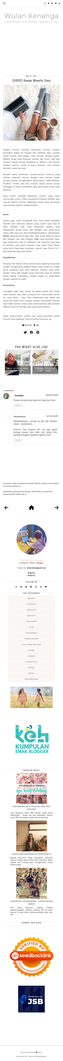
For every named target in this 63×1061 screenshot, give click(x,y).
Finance (31, 604)
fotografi (32, 633)
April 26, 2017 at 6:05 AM (52, 395)
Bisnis (31, 598)
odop (37, 325)
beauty (31, 616)
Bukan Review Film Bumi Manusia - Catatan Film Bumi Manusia (32, 902)
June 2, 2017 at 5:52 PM (52, 416)
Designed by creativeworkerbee (32, 1056)
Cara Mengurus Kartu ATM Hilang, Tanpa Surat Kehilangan (31, 807)
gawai (31, 656)
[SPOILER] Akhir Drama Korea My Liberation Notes (31, 854)
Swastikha (19, 395)
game (32, 650)
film (31, 627)
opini (32, 673)
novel (31, 668)
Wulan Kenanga (31, 16)
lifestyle (31, 662)
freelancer (31, 639)
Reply (18, 405)
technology (32, 679)
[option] (17, 362)
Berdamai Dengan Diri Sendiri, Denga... (45, 369)
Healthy (31, 610)
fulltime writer (31, 644)
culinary (31, 621)
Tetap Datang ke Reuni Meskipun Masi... (17, 369)
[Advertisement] (31, 45)
